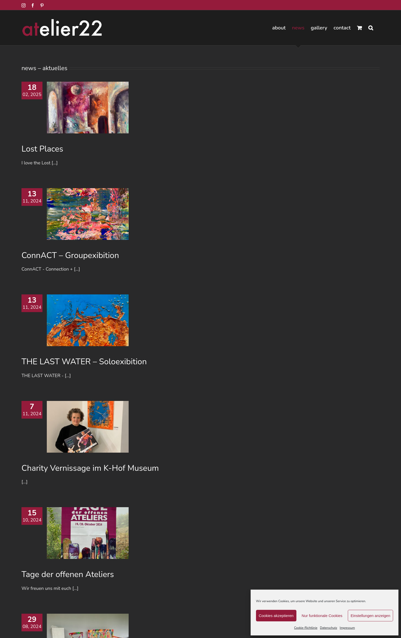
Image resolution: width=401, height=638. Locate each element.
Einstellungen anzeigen (370, 615)
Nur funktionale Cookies (322, 615)
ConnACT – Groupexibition (70, 255)
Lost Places (42, 148)
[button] (370, 27)
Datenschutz (328, 628)
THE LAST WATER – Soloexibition (84, 361)
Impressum (347, 628)
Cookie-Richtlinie (305, 628)
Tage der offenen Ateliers (67, 574)
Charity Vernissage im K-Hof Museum (90, 468)
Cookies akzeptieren (276, 615)
